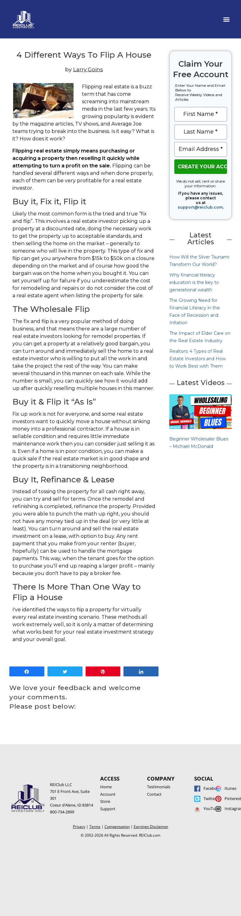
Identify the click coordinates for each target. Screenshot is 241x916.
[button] (226, 19)
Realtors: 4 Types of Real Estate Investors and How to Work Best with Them (197, 358)
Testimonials (158, 787)
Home (106, 787)
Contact (154, 794)
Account (107, 794)
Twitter (209, 798)
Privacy (79, 826)
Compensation (117, 826)
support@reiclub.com (200, 207)
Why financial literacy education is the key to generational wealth (194, 282)
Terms (94, 826)
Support (107, 809)
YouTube (211, 808)
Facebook (212, 788)
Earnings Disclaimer (151, 826)
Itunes (230, 788)
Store (105, 801)
